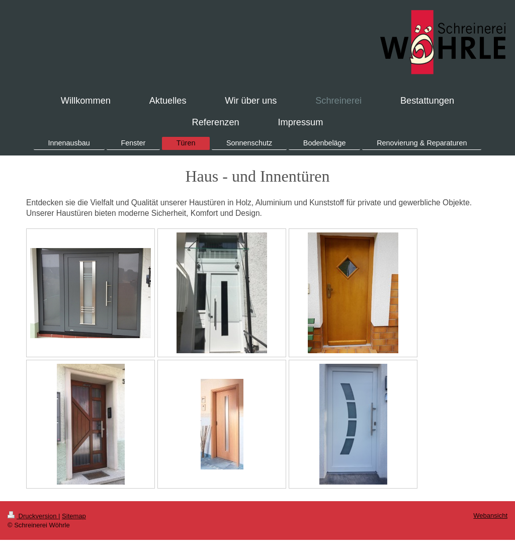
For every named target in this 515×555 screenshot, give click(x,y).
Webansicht (490, 515)
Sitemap (74, 516)
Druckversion (33, 516)
